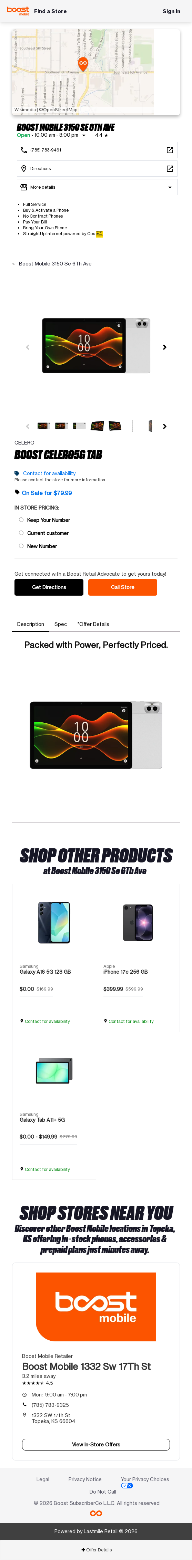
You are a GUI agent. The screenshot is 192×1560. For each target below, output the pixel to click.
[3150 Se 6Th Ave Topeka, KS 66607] (97, 168)
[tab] (30, 624)
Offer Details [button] (96, 1549)
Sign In (171, 11)
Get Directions (49, 587)
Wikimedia (25, 109)
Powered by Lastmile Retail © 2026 (96, 1531)
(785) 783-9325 (50, 1405)
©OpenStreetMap (58, 109)
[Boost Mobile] (18, 11)
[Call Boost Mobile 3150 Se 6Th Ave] (97, 150)
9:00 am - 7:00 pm (59, 1394)
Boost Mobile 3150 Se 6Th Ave (55, 263)
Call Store (122, 587)
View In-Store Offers (96, 1444)
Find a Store (50, 11)
